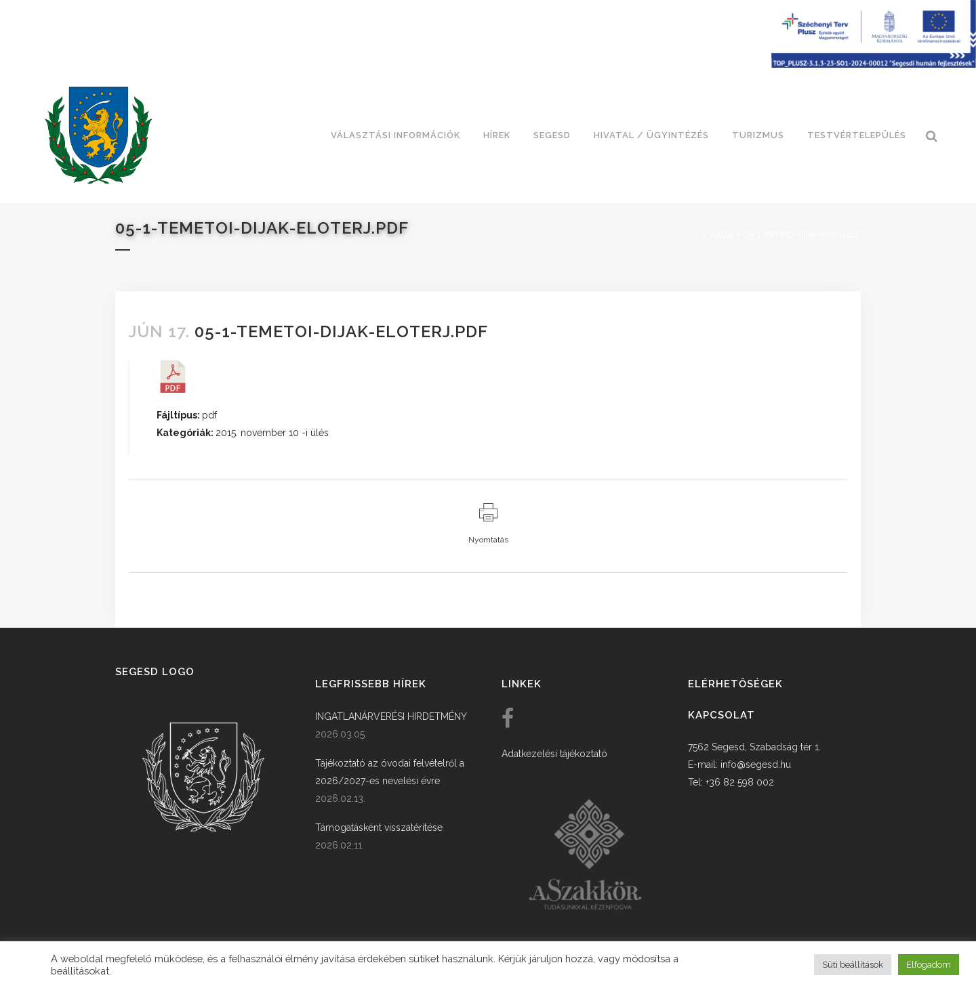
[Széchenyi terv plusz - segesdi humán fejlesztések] (873, 64)
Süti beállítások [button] (852, 965)
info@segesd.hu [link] (755, 764)
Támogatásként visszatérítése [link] (379, 827)
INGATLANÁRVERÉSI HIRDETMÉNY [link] (391, 716)
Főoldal (718, 234)
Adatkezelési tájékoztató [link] (554, 753)
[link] (98, 135)
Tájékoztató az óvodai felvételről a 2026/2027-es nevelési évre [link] (389, 772)
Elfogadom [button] (928, 965)
